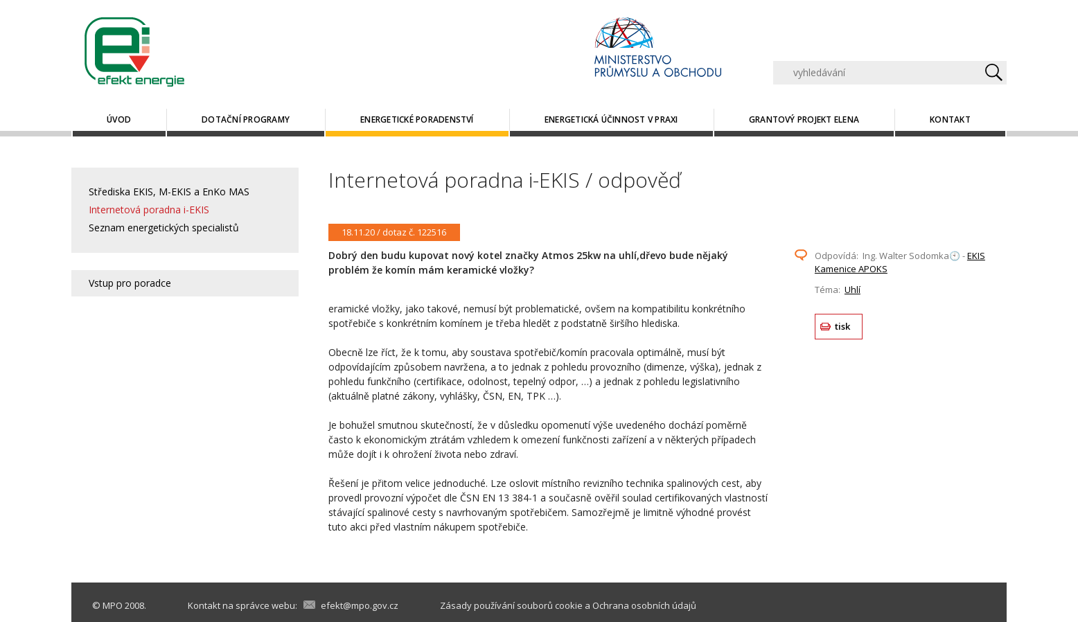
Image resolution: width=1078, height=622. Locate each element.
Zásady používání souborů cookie (511, 605)
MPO (113, 605)
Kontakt (950, 119)
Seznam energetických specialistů (164, 227)
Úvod (119, 119)
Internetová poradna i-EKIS (149, 209)
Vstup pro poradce (130, 283)
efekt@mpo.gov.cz (359, 605)
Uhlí (852, 289)
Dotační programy (246, 119)
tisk (843, 326)
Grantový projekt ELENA (804, 119)
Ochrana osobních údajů (644, 605)
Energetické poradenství (417, 119)
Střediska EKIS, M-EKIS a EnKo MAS (169, 191)
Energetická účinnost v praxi (611, 119)
